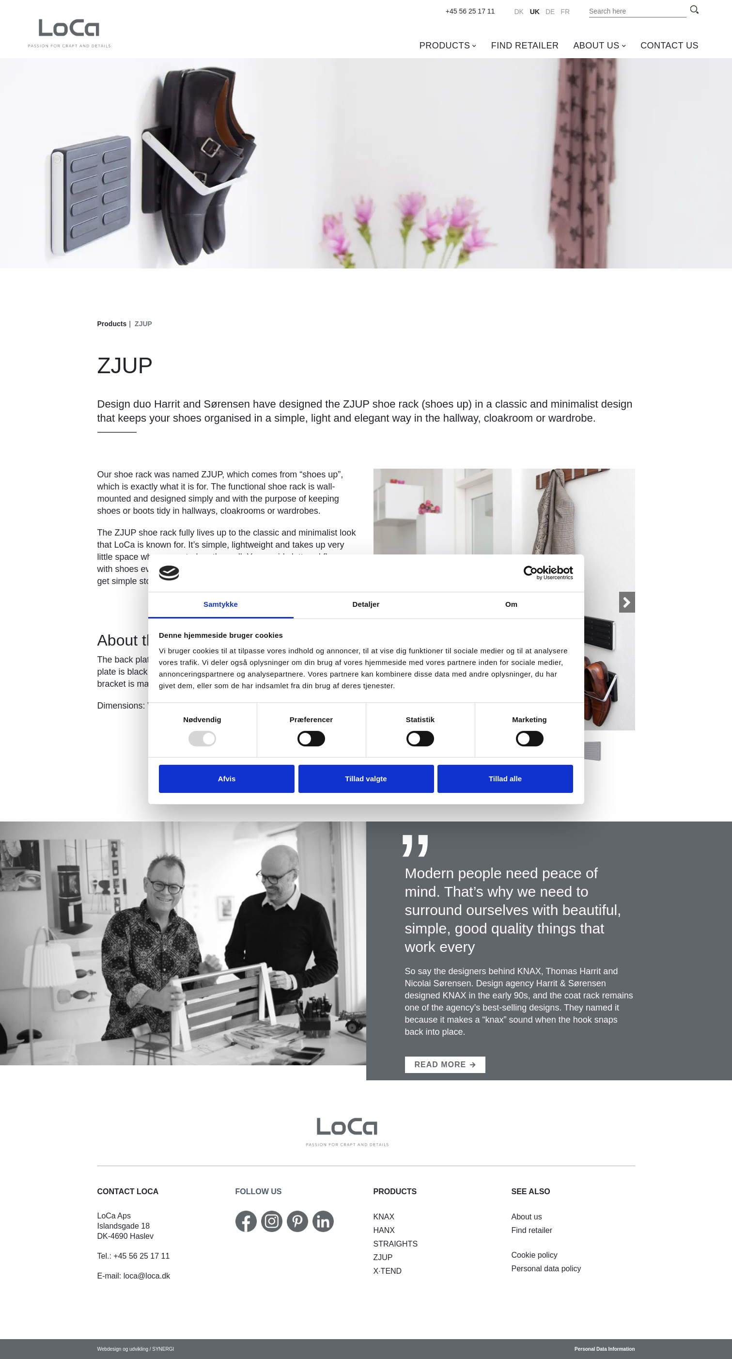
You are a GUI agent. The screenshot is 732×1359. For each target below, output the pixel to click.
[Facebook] (246, 1221)
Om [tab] (511, 604)
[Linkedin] (323, 1221)
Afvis (227, 778)
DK (518, 12)
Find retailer (525, 45)
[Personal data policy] (546, 1269)
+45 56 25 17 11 (470, 11)
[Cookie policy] (535, 1255)
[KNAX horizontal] (384, 1217)
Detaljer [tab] (366, 604)
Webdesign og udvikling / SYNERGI (135, 1349)
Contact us (669, 45)
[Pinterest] (297, 1221)
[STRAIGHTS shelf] (396, 1244)
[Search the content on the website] (638, 11)
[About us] (527, 1217)
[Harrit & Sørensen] (445, 1065)
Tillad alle (505, 778)
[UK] (88, 33)
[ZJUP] (383, 1257)
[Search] (694, 10)
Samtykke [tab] (220, 604)
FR (565, 12)
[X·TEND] (388, 1271)
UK (535, 12)
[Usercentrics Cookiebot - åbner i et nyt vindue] (530, 573)
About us (596, 45)
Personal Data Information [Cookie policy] (605, 1349)
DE (550, 12)
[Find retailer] (532, 1230)
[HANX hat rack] (384, 1230)
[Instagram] (271, 1221)
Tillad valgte (366, 778)
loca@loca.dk (147, 1276)
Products (445, 45)
